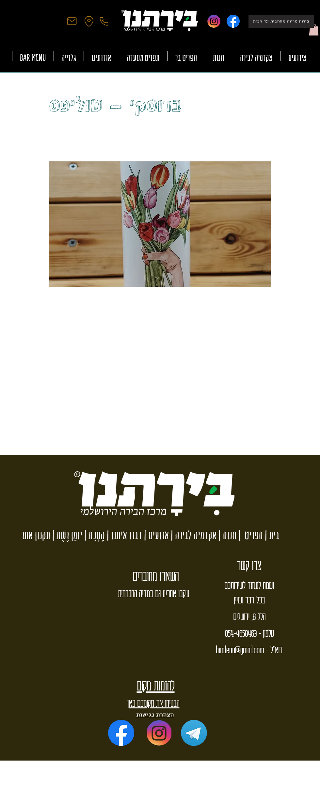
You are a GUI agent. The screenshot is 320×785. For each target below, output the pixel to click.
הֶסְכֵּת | (93, 535)
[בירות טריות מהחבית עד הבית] (281, 21)
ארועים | (155, 535)
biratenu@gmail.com (240, 649)
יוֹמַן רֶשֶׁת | (66, 535)
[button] (314, 30)
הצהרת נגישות (155, 714)
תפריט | (249, 535)
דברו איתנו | (123, 535)
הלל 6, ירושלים (249, 616)
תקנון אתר (35, 535)
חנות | (226, 535)
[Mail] (71, 21)
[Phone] (103, 21)
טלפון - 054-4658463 (249, 632)
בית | (271, 535)
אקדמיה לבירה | (192, 535)
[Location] (88, 21)
